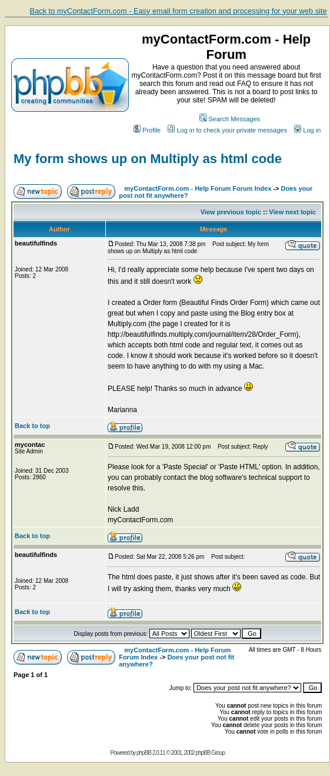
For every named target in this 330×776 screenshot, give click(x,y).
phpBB (143, 753)
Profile (147, 130)
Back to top (32, 425)
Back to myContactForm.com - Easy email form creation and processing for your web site (178, 10)
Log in (307, 130)
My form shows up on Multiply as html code (148, 158)
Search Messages (229, 118)
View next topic (292, 211)
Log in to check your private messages (227, 130)
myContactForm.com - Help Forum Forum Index (197, 188)
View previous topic (231, 211)
